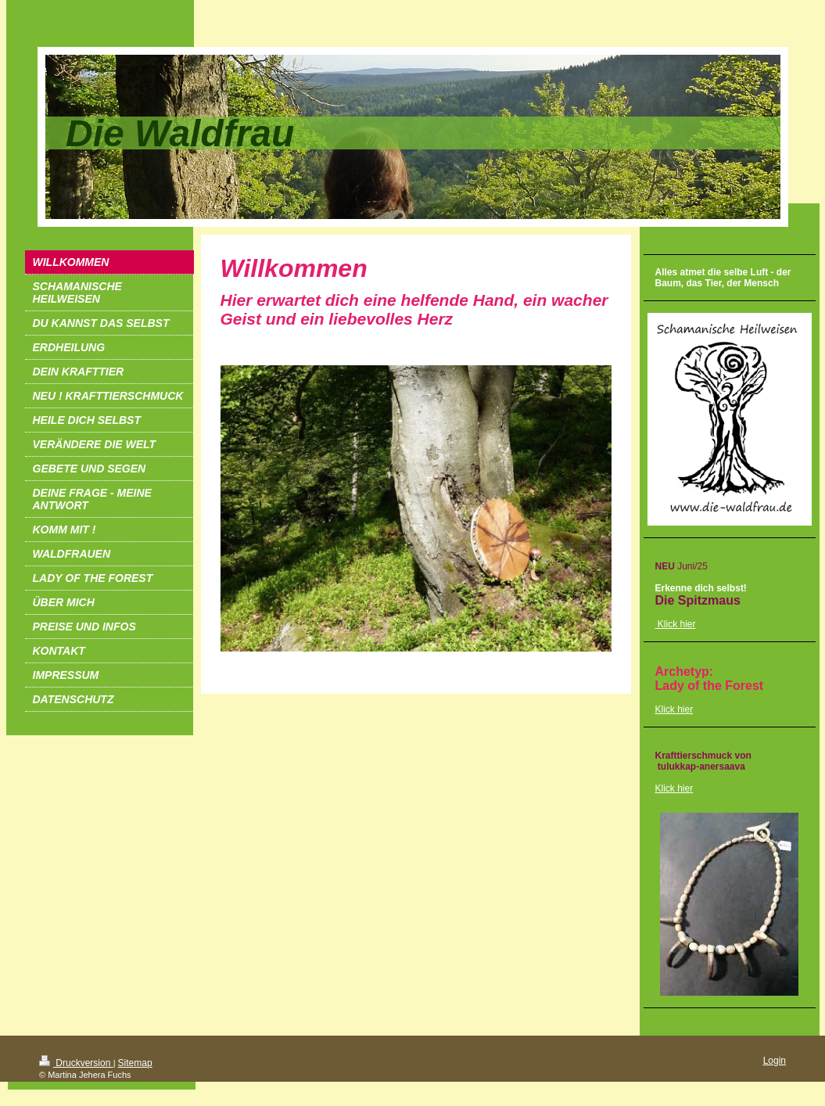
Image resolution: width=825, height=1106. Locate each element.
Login (774, 1060)
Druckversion (76, 1063)
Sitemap (135, 1063)
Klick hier (674, 709)
